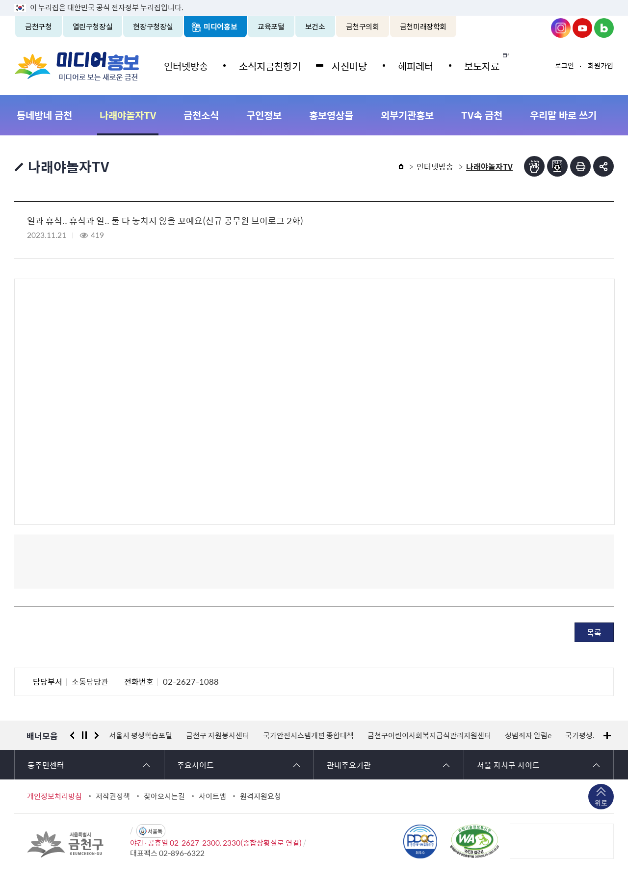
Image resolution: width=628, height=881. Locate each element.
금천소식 (201, 115)
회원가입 (600, 65)
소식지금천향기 (267, 65)
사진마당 (345, 65)
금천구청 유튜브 (582, 28)
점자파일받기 (557, 166)
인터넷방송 (185, 65)
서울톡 (155, 831)
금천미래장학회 (423, 26)
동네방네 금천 (44, 115)
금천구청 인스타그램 (561, 28)
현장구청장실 (153, 26)
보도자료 (475, 65)
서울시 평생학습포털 (140, 735)
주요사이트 (195, 765)
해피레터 (410, 65)
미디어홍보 (220, 26)
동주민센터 (45, 765)
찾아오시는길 (164, 796)
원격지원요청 (260, 796)
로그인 (564, 65)
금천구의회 (362, 26)
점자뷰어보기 (534, 166)
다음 (97, 735)
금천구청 (38, 26)
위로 (601, 803)
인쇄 (580, 166)
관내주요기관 (349, 765)
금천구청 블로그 (604, 28)
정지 (84, 735)
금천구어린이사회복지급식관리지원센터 (429, 735)
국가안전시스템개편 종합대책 (308, 735)
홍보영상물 (331, 115)
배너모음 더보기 (607, 735)
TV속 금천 (481, 115)
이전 (72, 735)
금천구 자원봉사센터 (217, 735)
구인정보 (264, 115)
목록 (594, 632)
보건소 (315, 26)
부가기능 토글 (603, 166)
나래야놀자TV (128, 115)
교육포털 (271, 26)
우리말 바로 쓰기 (563, 115)
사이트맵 (212, 796)
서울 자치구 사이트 (508, 765)
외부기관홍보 (407, 115)
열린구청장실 (93, 26)
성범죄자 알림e (528, 735)
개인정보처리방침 (54, 796)
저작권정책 (113, 796)
